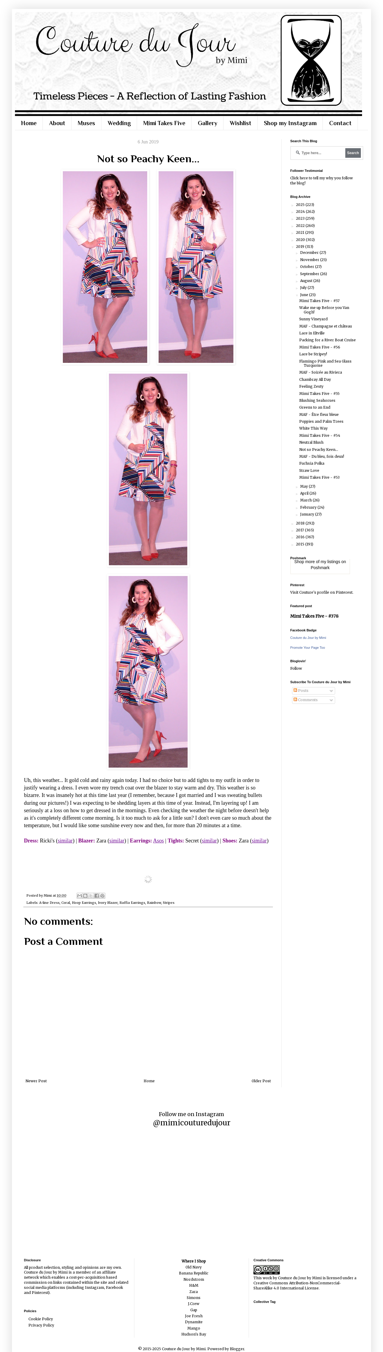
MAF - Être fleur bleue (319, 414)
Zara (193, 1291)
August (306, 280)
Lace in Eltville (312, 333)
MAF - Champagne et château (325, 326)
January (307, 514)
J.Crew (193, 1303)
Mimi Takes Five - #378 (314, 616)
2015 (300, 544)
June (304, 294)
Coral (65, 903)
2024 (301, 211)
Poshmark (320, 567)
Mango (193, 1328)
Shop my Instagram (290, 123)
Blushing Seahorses (317, 400)
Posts (301, 690)
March (306, 500)
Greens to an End (314, 407)
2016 (301, 537)
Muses (86, 123)
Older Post (261, 1081)
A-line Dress (49, 903)
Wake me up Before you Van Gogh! (324, 309)
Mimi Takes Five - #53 (319, 477)
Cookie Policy (40, 1319)
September (310, 274)
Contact (340, 123)
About (57, 123)
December (310, 252)
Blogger (237, 1349)
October (307, 266)
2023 (301, 218)
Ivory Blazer (108, 903)
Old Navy (194, 1267)
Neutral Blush (311, 442)
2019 (300, 246)
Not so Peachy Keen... (318, 449)
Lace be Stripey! (313, 354)
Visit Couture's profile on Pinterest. (321, 592)
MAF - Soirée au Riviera (320, 372)
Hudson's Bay (193, 1334)
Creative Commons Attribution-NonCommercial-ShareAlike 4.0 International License (297, 1285)
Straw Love (309, 470)
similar (65, 841)
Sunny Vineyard (313, 319)
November (310, 259)
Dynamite (194, 1322)
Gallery (207, 123)
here (304, 178)
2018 (301, 523)
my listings (330, 561)
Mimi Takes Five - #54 (319, 435)
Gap (193, 1310)
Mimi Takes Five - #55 (319, 393)
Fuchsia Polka (311, 463)
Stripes (168, 903)
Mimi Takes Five (164, 123)
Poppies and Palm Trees (321, 421)
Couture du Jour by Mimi (308, 637)
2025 (301, 204)
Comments (306, 700)
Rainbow (154, 903)
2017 (300, 530)
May (304, 486)
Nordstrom (193, 1279)
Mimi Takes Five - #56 (319, 347)
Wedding (119, 123)
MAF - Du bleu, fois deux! (321, 456)
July (304, 287)
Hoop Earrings (84, 903)
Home (29, 123)
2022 (301, 225)
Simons (193, 1297)
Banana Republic (193, 1273)
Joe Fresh (194, 1316)
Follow (296, 668)
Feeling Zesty (311, 386)
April (304, 493)
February (308, 507)
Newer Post (36, 1081)
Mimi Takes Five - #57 (319, 300)
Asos (158, 841)
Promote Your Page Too (307, 647)
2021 (300, 232)
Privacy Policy (41, 1325)
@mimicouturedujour (191, 1122)
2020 (301, 239)
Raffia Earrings (132, 903)
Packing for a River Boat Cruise (327, 340)
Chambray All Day (315, 379)
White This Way (313, 428)
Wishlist (240, 123)
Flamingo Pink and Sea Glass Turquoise (325, 363)
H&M (193, 1285)
